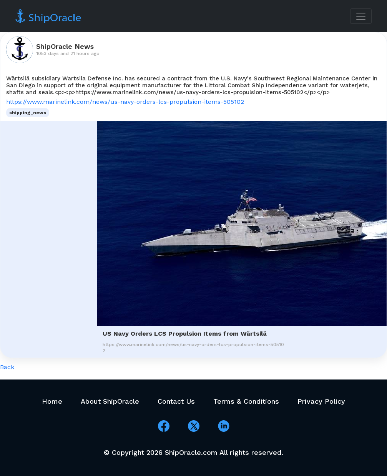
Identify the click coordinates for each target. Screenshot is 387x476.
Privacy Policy (321, 401)
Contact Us (176, 401)
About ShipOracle (110, 401)
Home (52, 401)
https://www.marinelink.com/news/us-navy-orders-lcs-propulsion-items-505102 (125, 101)
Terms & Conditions (246, 401)
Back (7, 367)
